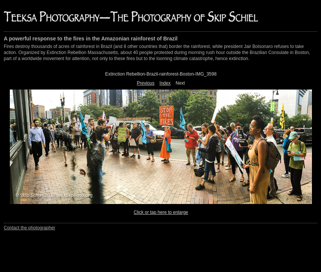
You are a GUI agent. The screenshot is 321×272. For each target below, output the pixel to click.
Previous (145, 83)
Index (164, 83)
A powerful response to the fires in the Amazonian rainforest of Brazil (90, 39)
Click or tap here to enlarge (161, 212)
